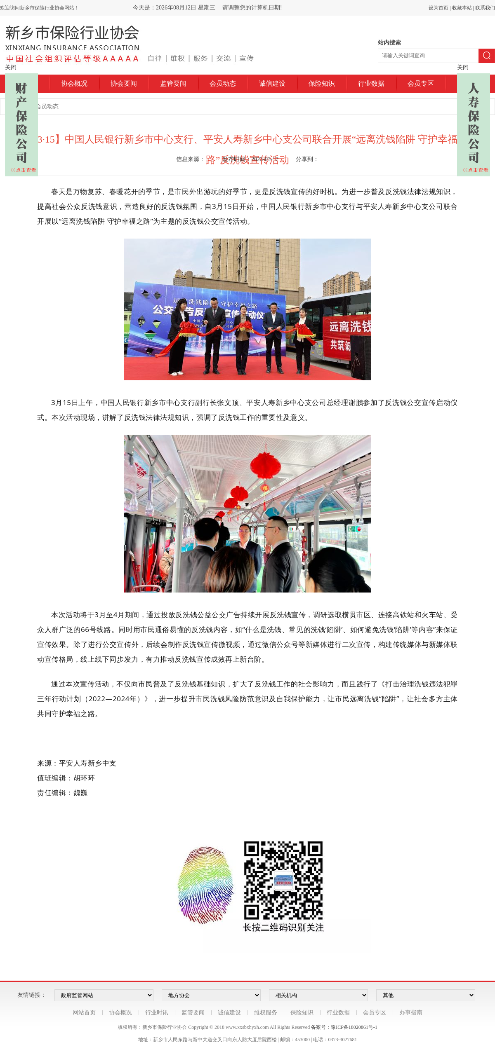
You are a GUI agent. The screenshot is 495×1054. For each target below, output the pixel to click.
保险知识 (322, 83)
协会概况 (74, 83)
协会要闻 (124, 83)
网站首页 (84, 1012)
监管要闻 (173, 83)
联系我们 (485, 8)
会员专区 (421, 83)
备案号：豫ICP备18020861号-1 (344, 1027)
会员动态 (223, 83)
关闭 (10, 67)
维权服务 (265, 1012)
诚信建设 (272, 83)
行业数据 (371, 83)
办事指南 (410, 1012)
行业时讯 (156, 1012)
